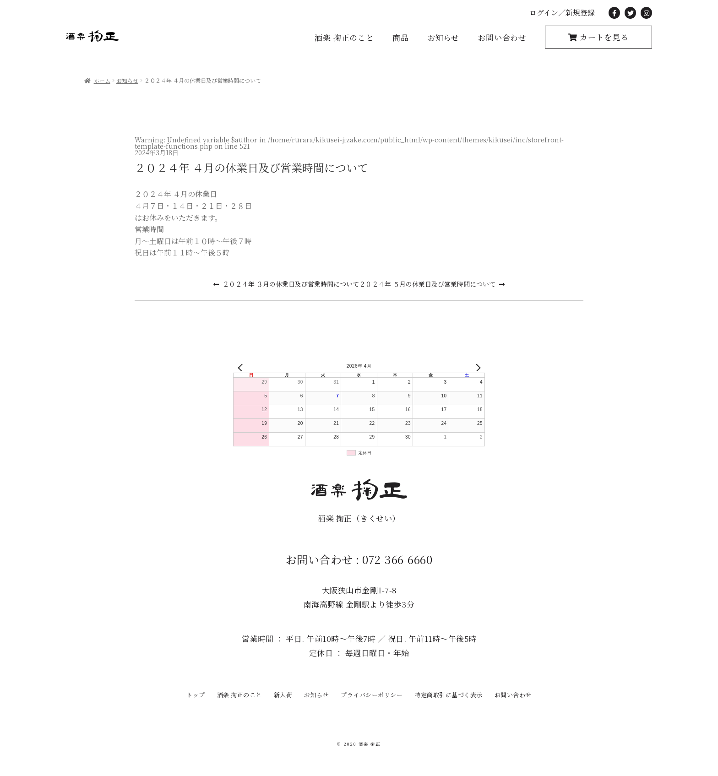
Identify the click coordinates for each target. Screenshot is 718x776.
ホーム (102, 80)
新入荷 (283, 694)
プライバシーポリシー (372, 694)
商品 (400, 37)
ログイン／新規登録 (562, 12)
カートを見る (603, 37)
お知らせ (443, 37)
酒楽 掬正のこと (344, 37)
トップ (195, 694)
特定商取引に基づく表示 (448, 694)
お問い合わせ (502, 37)
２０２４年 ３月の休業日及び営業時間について (291, 283)
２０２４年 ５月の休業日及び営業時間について (427, 283)
